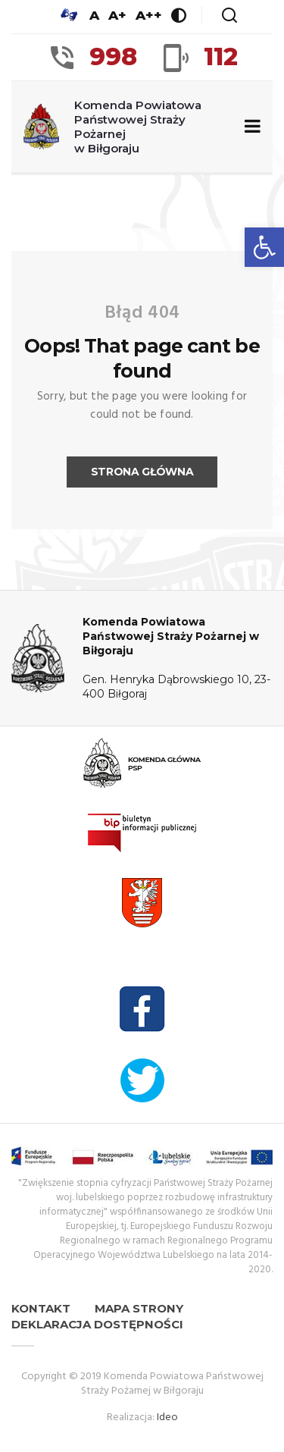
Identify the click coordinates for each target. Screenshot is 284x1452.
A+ (117, 15)
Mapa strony (139, 1308)
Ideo (167, 1417)
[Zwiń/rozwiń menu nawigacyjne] (250, 127)
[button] (264, 247)
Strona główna (142, 471)
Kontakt (40, 1308)
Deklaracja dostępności (97, 1324)
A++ (149, 15)
